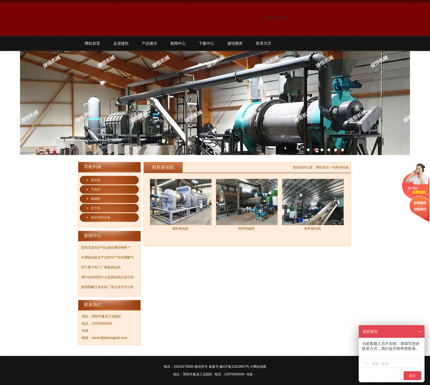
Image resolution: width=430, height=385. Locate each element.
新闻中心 (178, 43)
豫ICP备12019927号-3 (235, 367)
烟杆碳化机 (180, 229)
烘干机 (96, 208)
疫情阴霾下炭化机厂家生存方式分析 (107, 287)
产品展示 (149, 43)
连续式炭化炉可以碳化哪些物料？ (106, 247)
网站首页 (92, 43)
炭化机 (96, 180)
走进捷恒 (121, 43)
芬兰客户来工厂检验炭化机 (101, 267)
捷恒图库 (235, 43)
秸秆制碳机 (246, 229)
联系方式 (263, 43)
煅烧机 (96, 199)
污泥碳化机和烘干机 (215, 103)
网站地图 (259, 367)
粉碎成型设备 (101, 217)
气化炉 (96, 189)
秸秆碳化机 (312, 229)
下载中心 (206, 43)
